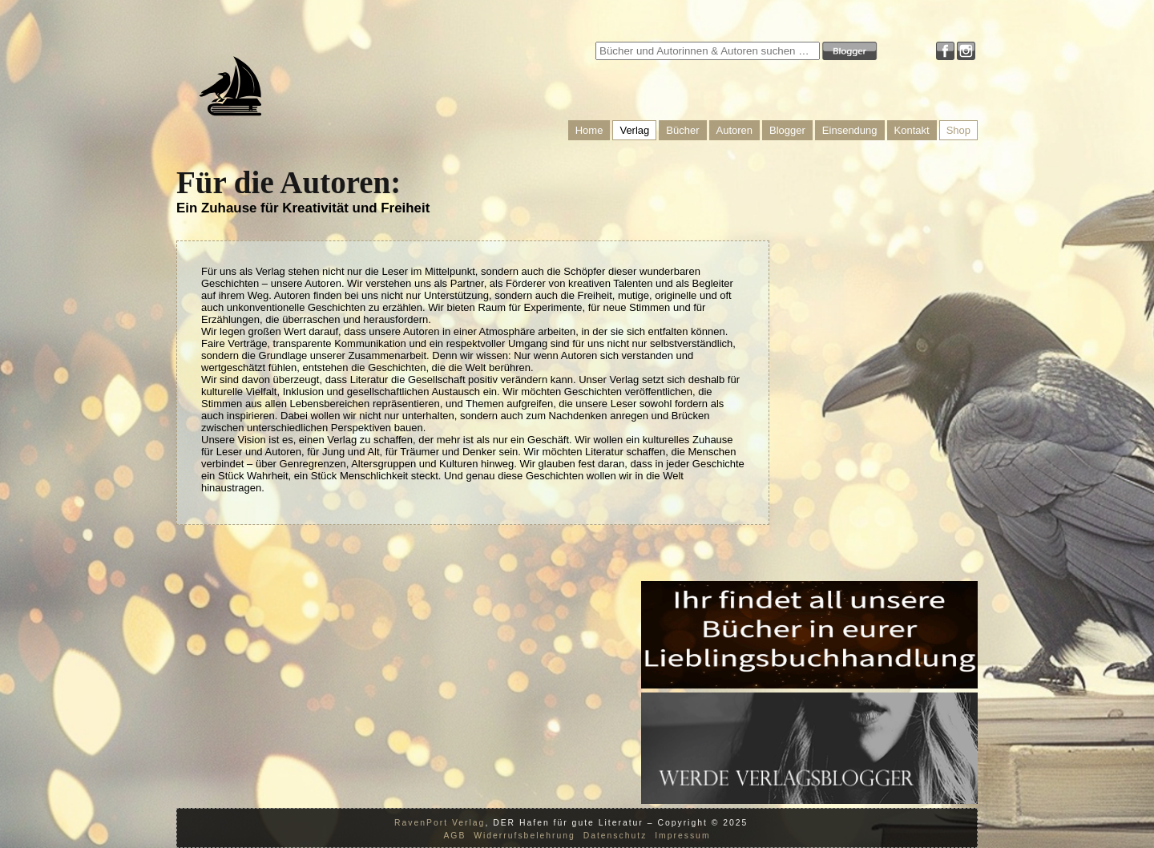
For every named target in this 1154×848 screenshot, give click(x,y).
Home (589, 130)
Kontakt (912, 130)
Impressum (682, 835)
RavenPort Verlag (439, 822)
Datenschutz (615, 835)
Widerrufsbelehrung (524, 835)
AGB (454, 835)
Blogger (787, 130)
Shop (958, 130)
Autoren (734, 130)
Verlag (634, 130)
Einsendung (850, 130)
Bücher (682, 130)
